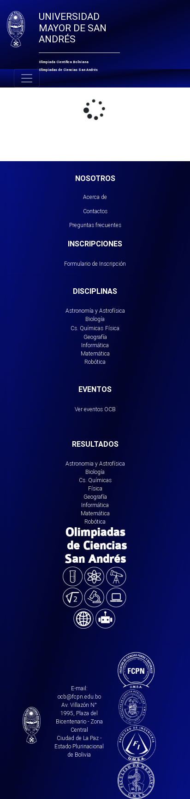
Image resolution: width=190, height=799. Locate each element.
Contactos (95, 211)
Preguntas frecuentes (95, 225)
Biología (95, 318)
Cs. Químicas (87, 328)
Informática (95, 345)
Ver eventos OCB (95, 409)
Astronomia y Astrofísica (95, 463)
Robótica (95, 361)
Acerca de (95, 196)
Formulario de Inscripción (95, 263)
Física (112, 328)
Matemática (95, 353)
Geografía (95, 336)
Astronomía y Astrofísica (95, 310)
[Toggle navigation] (27, 78)
